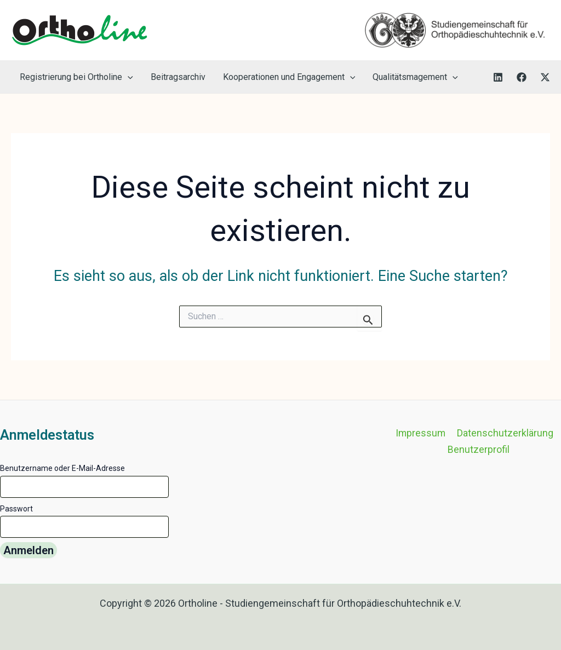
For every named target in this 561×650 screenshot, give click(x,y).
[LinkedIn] (498, 77)
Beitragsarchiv (178, 77)
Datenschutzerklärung (504, 433)
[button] (127, 77)
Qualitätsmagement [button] (415, 77)
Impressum (421, 433)
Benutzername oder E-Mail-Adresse (62, 468)
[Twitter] (545, 77)
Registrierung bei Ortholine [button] (76, 77)
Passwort (16, 508)
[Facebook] (521, 77)
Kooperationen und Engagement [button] (289, 77)
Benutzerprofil (479, 449)
